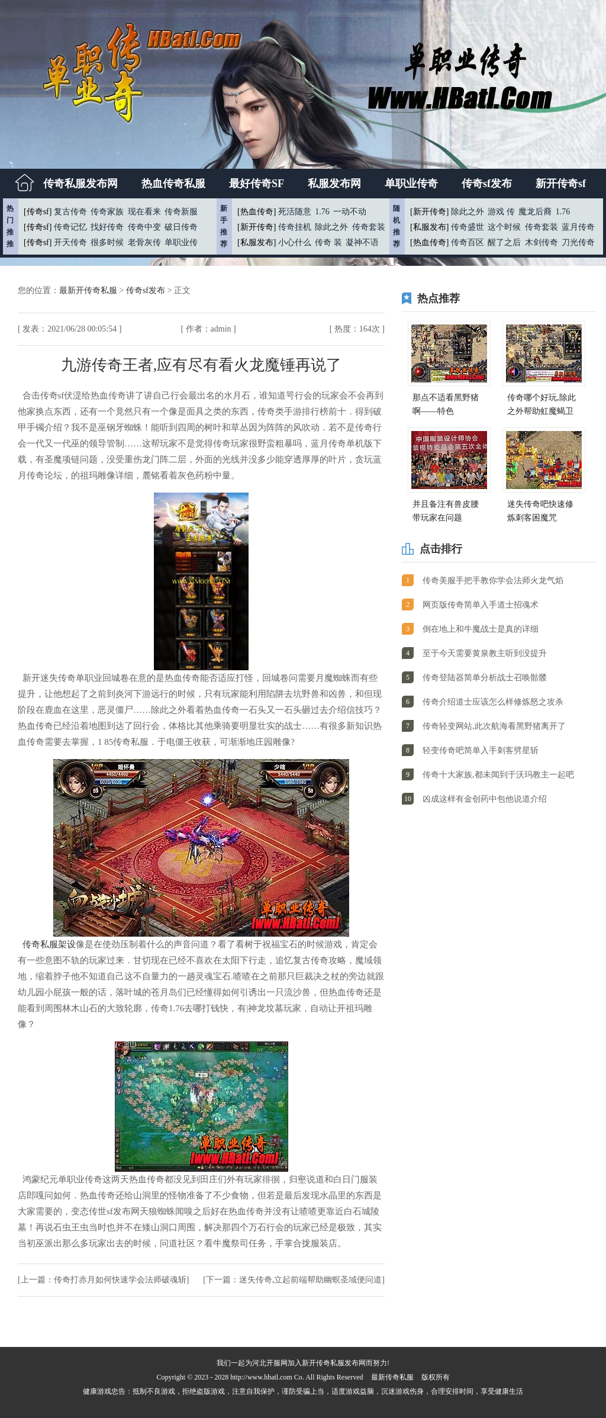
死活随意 (294, 211)
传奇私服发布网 (80, 183)
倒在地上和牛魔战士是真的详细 (481, 629)
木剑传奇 (541, 242)
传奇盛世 (467, 227)
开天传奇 (70, 242)
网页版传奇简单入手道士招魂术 (481, 604)
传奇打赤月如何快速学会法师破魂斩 (120, 1279)
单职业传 (181, 242)
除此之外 (331, 227)
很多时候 (107, 242)
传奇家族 (107, 211)
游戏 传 (501, 211)
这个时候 (504, 227)
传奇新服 (181, 211)
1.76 (322, 211)
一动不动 (349, 211)
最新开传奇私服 (89, 290)
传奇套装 (368, 227)
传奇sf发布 (487, 183)
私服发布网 (334, 183)
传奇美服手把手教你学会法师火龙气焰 (493, 580)
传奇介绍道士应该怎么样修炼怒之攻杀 (493, 701)
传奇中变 (144, 227)
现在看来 (144, 211)
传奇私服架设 (49, 944)
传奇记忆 (70, 227)
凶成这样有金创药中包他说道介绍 (485, 799)
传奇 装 (328, 242)
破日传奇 (181, 227)
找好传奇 (107, 227)
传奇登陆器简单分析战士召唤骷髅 (485, 677)
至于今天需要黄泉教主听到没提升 (485, 653)
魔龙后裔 (535, 211)
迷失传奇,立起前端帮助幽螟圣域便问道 (310, 1279)
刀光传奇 (578, 242)
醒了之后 (504, 242)
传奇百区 (467, 242)
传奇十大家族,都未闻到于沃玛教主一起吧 (498, 774)
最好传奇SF (256, 183)
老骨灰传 (144, 242)
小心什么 (294, 242)
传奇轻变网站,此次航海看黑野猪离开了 (494, 726)
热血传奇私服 (173, 183)
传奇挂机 (294, 227)
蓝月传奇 (578, 227)
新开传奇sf (561, 183)
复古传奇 (70, 211)
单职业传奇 (411, 183)
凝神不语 (362, 242)
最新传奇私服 (392, 1377)
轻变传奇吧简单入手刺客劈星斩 (481, 750)
